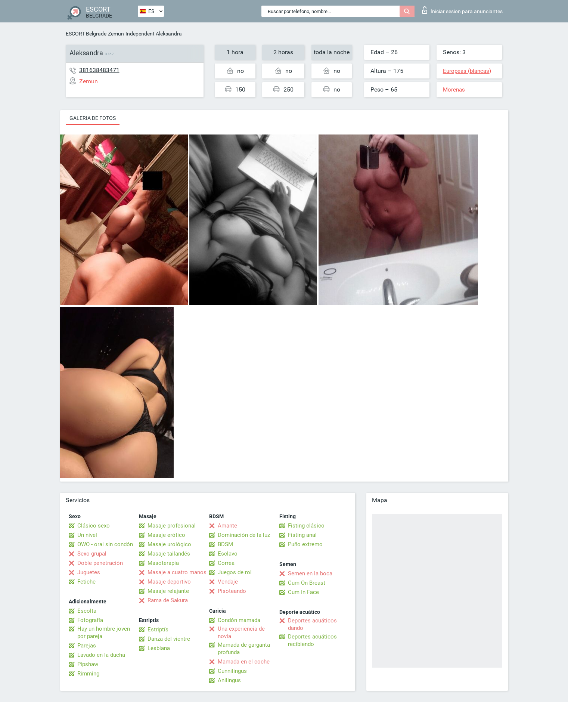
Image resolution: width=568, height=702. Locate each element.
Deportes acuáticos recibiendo (312, 640)
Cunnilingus (232, 671)
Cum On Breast (306, 582)
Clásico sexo (93, 525)
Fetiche (86, 581)
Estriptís (158, 629)
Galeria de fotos (92, 118)
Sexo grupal (91, 553)
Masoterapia (163, 563)
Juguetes (88, 572)
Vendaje (228, 581)
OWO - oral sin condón (105, 544)
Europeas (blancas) (467, 71)
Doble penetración (100, 563)
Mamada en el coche (244, 661)
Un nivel (87, 535)
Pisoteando (232, 591)
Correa (226, 563)
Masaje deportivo (169, 581)
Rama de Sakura (168, 600)
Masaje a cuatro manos (177, 572)
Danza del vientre (169, 638)
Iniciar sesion (462, 10)
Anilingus (229, 680)
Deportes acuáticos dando (312, 624)
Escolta (86, 610)
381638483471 (99, 70)
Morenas (454, 89)
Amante (227, 525)
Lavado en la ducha (101, 655)
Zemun (116, 34)
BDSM (225, 544)
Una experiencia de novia (241, 632)
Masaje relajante (168, 591)
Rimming (88, 673)
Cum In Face (303, 592)
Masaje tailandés (169, 553)
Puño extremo (305, 544)
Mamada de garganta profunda (244, 648)
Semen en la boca (310, 573)
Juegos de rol (235, 572)
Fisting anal (302, 535)
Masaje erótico (166, 535)
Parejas (86, 645)
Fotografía (90, 620)
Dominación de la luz (244, 535)
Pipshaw (87, 664)
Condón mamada (239, 620)
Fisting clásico (306, 525)
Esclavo (228, 553)
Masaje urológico (169, 544)
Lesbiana (159, 648)
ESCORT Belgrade (86, 34)
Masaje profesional (172, 525)
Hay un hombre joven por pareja (103, 632)
